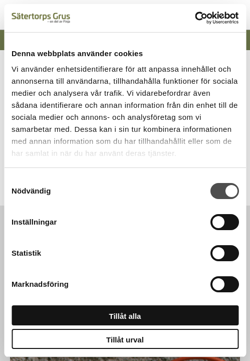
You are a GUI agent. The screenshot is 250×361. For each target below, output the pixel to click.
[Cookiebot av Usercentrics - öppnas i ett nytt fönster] (194, 18)
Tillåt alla (125, 316)
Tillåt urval (125, 339)
